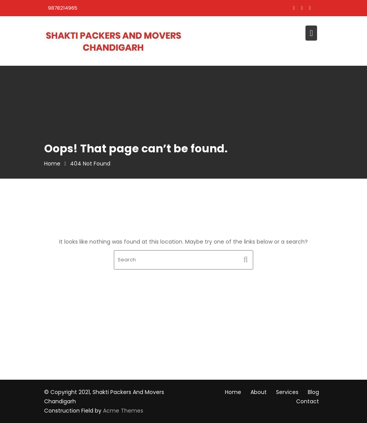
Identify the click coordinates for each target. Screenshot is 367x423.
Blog (313, 392)
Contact (307, 401)
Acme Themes (123, 410)
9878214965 (62, 8)
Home (233, 392)
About (258, 392)
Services (287, 392)
